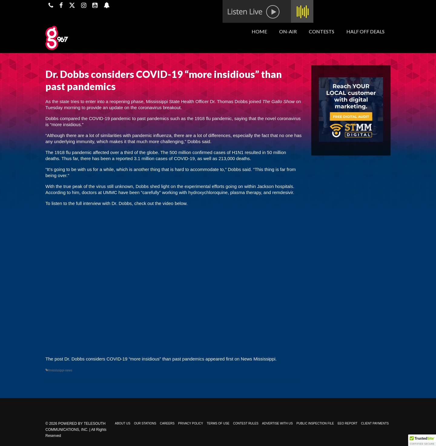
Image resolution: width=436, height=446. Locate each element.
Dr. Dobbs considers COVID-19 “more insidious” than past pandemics (134, 358)
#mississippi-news (60, 370)
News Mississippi (258, 358)
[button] (422, 440)
